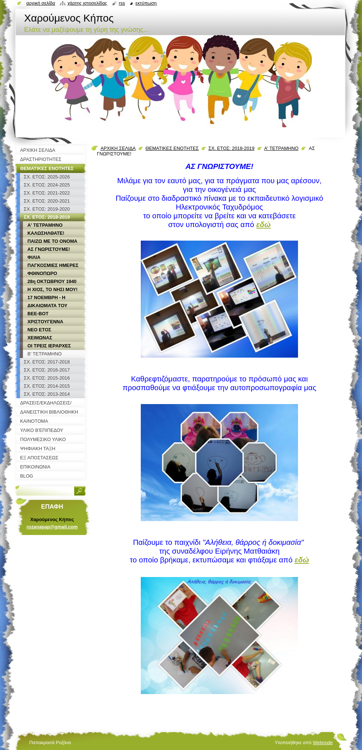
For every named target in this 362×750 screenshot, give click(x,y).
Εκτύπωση (146, 3)
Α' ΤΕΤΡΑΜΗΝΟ (281, 148)
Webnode (323, 742)
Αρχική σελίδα (40, 3)
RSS (122, 3)
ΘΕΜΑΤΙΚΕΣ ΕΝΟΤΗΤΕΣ (172, 148)
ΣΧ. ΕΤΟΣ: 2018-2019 (231, 148)
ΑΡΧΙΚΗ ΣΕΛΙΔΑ (118, 148)
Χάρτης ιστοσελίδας (87, 3)
